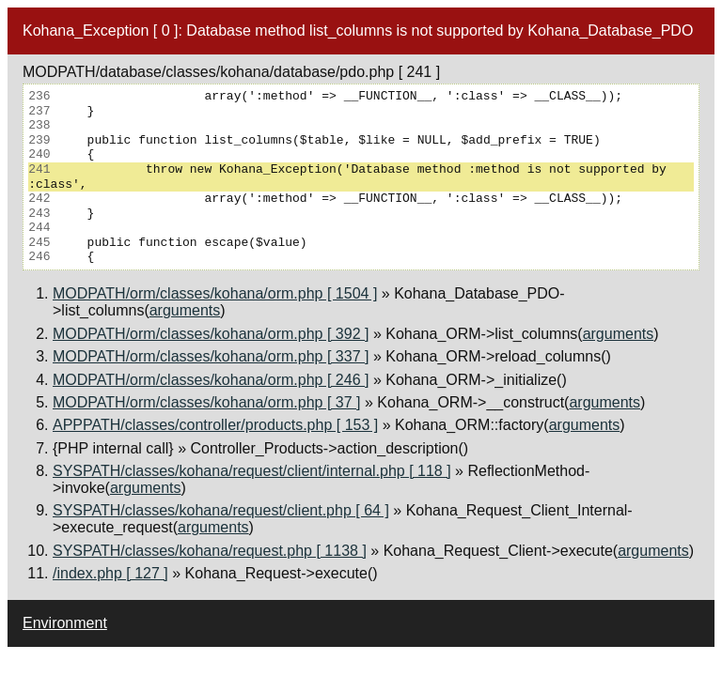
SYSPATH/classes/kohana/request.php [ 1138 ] (210, 551)
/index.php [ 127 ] (110, 573)
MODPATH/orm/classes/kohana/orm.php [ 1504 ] (215, 293)
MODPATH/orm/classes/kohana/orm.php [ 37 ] (207, 402)
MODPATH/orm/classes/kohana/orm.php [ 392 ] (211, 334)
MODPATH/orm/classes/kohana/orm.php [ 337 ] (211, 356)
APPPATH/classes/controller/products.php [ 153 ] (215, 425)
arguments (185, 310)
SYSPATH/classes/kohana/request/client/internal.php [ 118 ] (252, 471)
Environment (65, 623)
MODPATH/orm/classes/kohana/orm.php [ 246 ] (211, 380)
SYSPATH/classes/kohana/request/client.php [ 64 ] (221, 510)
